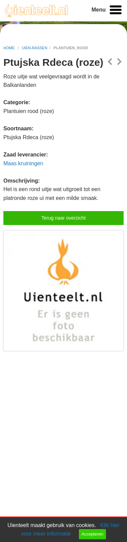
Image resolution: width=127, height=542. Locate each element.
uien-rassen (34, 48)
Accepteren (92, 534)
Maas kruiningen (23, 163)
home (9, 48)
